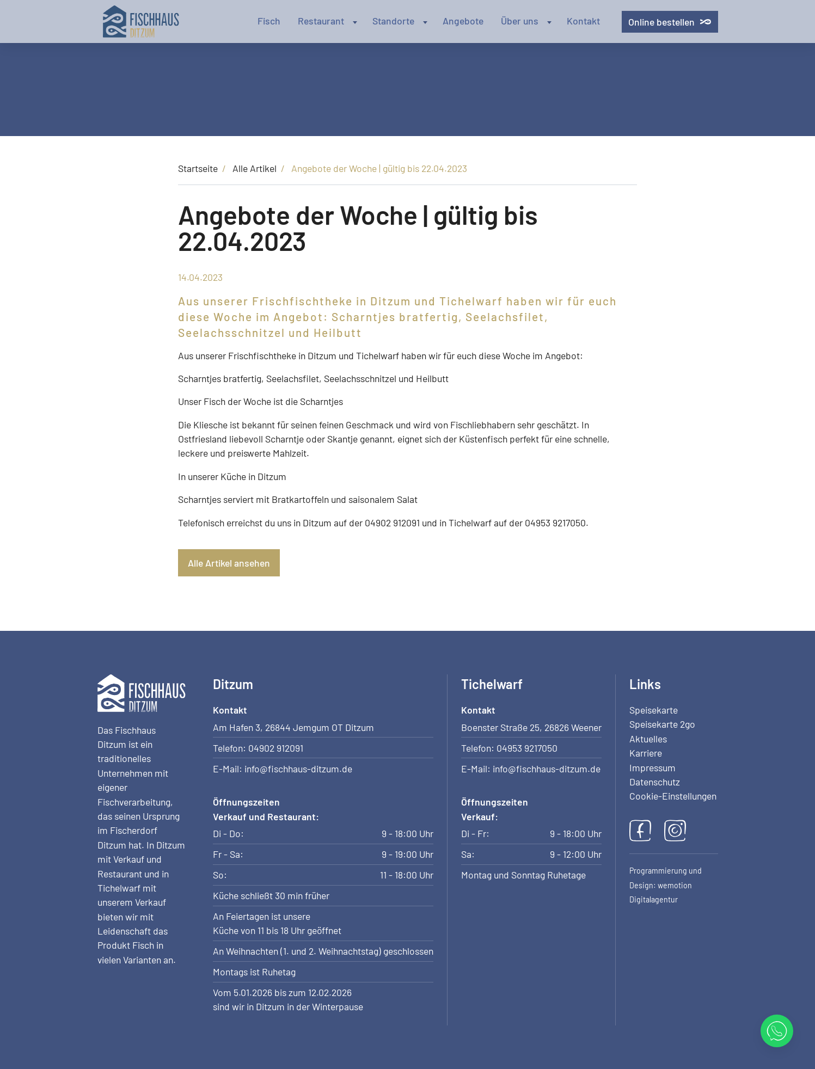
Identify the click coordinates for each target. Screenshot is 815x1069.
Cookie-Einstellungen (672, 796)
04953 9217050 (527, 748)
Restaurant (328, 21)
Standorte (401, 21)
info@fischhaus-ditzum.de (298, 769)
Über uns (527, 21)
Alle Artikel (254, 168)
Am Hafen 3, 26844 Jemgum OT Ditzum (293, 727)
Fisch (269, 21)
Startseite (198, 168)
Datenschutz (654, 782)
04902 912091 (275, 748)
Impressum (652, 767)
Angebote (463, 21)
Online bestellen (669, 22)
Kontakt (583, 21)
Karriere (645, 753)
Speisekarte (653, 710)
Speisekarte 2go (662, 724)
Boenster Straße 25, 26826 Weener (531, 727)
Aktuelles (648, 739)
